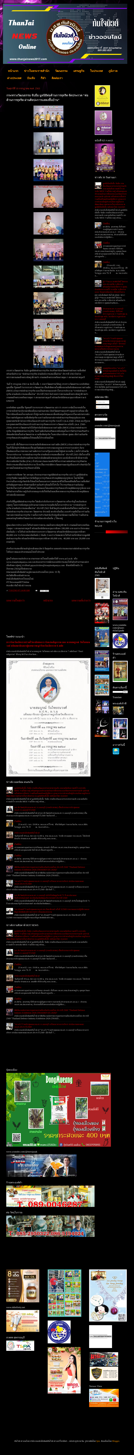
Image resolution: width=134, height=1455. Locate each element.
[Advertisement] (48, 619)
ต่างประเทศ (14, 78)
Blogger (115, 1441)
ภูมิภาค (113, 70)
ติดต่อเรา (57, 78)
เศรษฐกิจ (78, 70)
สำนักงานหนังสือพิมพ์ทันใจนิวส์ (26, 833)
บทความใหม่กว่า (15, 600)
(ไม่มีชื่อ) (17, 821)
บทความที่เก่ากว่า (81, 600)
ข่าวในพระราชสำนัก (36, 70)
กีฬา (43, 78)
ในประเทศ (96, 70)
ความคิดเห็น (102, 407)
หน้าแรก (13, 70)
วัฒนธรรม (61, 70)
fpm (98, 1441)
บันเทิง (31, 78)
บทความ (100, 402)
